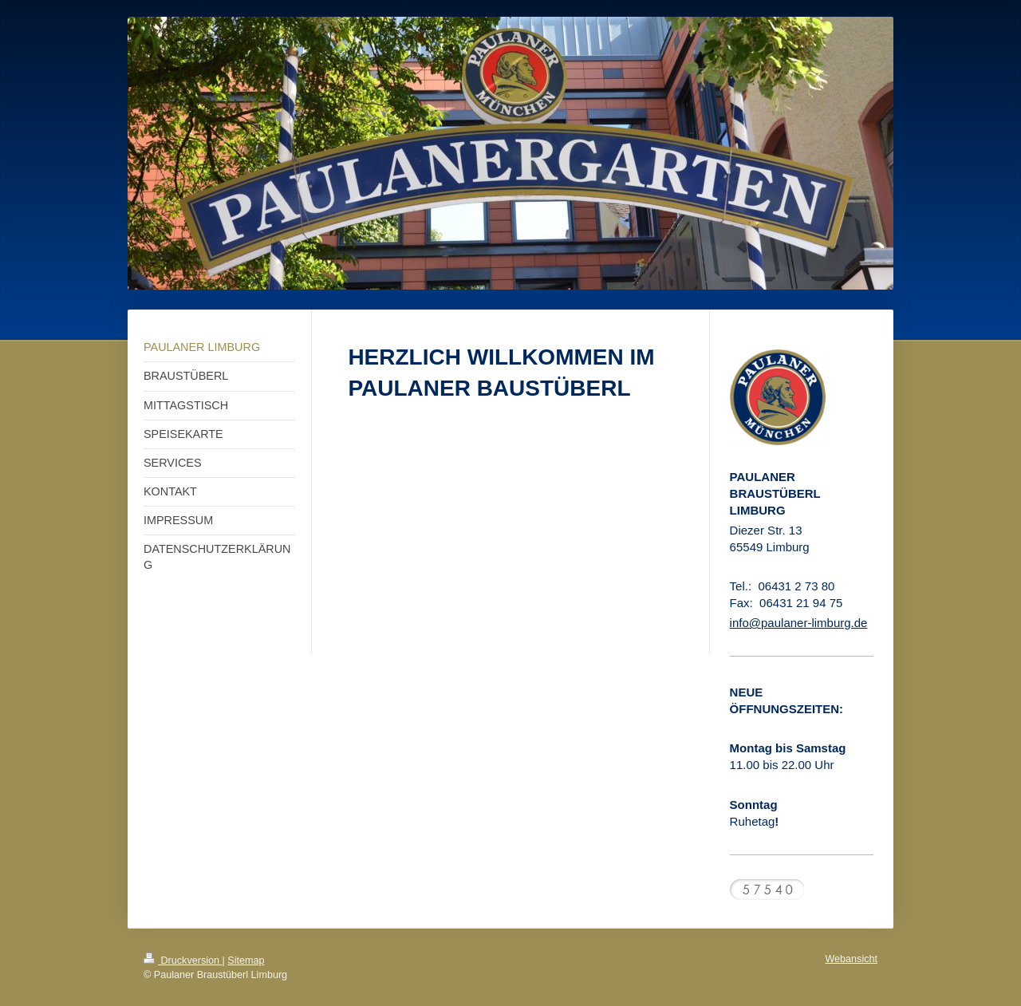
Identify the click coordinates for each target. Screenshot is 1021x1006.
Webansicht (851, 959)
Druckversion (183, 960)
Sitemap (245, 960)
